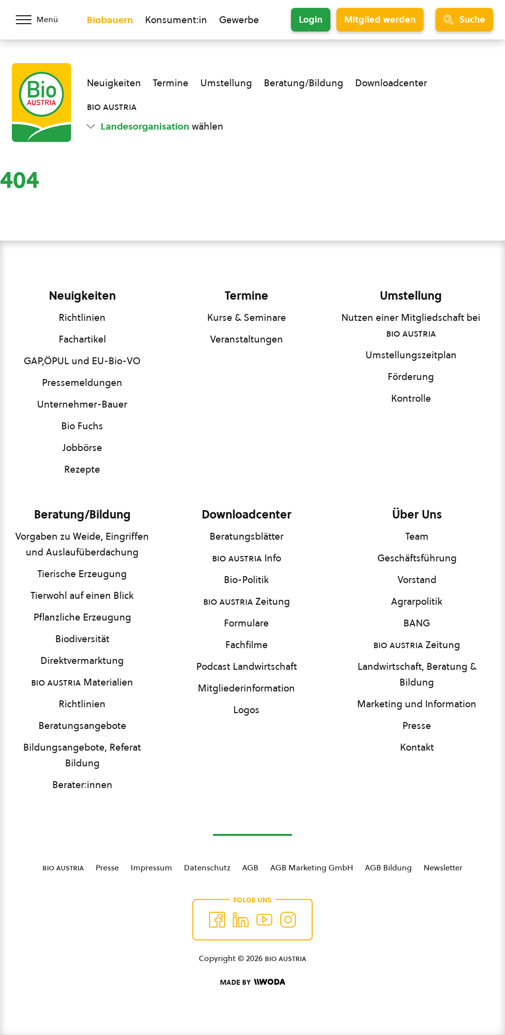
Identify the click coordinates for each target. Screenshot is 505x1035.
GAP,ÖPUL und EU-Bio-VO (82, 360)
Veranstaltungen (246, 339)
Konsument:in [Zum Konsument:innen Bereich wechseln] (176, 19)
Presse (416, 725)
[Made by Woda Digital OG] (252, 982)
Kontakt (417, 747)
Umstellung (226, 82)
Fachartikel (82, 339)
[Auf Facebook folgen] (217, 920)
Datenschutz (207, 867)
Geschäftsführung (417, 558)
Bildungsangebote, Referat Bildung (82, 755)
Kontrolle (411, 398)
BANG (416, 623)
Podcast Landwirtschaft (246, 666)
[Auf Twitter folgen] (240, 920)
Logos (246, 709)
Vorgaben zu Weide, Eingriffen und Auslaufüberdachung (82, 544)
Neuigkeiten (114, 82)
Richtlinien (82, 317)
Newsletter (443, 867)
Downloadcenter (391, 82)
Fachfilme (246, 644)
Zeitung (246, 601)
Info (246, 558)
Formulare (246, 623)
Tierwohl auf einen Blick (82, 595)
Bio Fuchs (82, 425)
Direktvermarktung (82, 660)
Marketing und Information (416, 703)
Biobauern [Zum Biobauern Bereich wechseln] (110, 19)
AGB (250, 867)
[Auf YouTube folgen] (264, 920)
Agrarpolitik (416, 601)
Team (417, 536)
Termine (170, 82)
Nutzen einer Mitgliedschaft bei (410, 325)
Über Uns (417, 514)
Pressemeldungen (82, 382)
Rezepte (82, 469)
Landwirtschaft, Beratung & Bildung (417, 674)
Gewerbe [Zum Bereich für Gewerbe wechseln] (239, 19)
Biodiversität (82, 638)
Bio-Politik (246, 579)
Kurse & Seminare (246, 317)
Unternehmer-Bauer (82, 404)
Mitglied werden (380, 19)
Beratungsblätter (247, 536)
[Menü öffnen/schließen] (43, 20)
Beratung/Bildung (303, 82)
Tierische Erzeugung (82, 573)
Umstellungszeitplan (411, 354)
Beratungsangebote (82, 725)
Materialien (82, 682)
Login (311, 19)
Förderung (411, 376)
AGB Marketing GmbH (311, 867)
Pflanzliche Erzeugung (82, 617)
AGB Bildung (388, 867)
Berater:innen (82, 784)
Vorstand (416, 579)
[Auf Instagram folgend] (288, 920)
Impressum (151, 867)
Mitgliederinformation (246, 688)
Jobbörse (82, 447)
